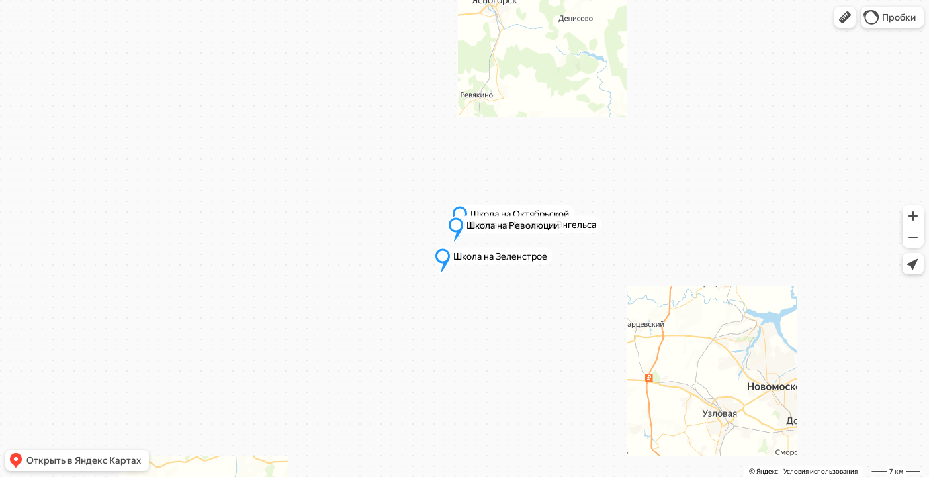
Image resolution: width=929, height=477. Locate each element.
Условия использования (820, 471)
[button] (845, 17)
